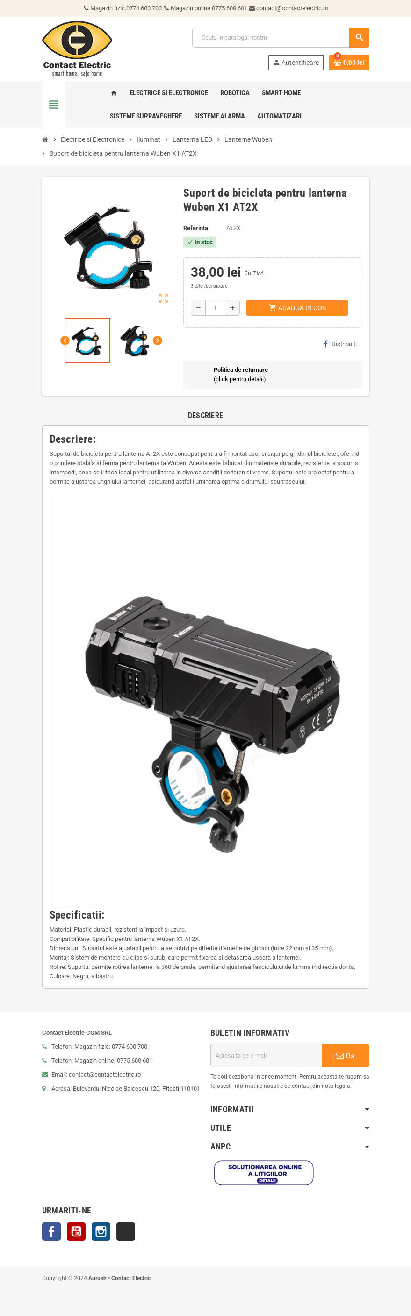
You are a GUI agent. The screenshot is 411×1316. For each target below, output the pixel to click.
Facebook (51, 1231)
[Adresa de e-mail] (266, 1055)
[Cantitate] (215, 307)
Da (345, 1055)
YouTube (76, 1231)
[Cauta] (280, 38)
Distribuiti (340, 344)
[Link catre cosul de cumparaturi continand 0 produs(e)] (349, 62)
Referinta (195, 227)
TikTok (125, 1231)
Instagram (101, 1231)
